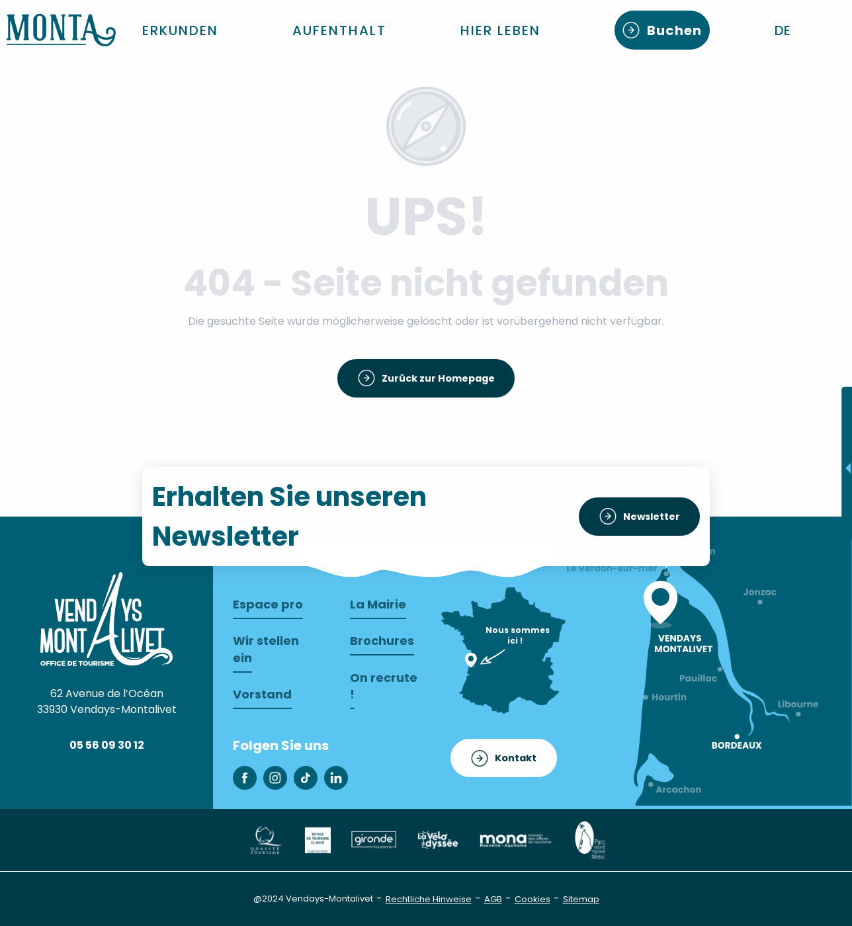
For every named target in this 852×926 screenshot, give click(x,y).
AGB (493, 899)
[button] (783, 30)
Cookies (532, 899)
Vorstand (262, 694)
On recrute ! (383, 685)
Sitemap (581, 899)
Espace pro (268, 604)
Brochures (382, 640)
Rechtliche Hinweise (429, 899)
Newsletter (651, 516)
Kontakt (515, 758)
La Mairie (378, 604)
